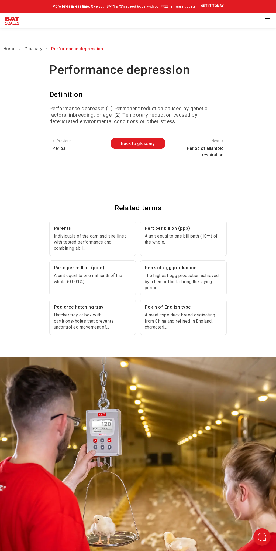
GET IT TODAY (212, 6)
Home (9, 48)
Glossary (33, 48)
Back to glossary (138, 143)
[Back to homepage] (12, 22)
